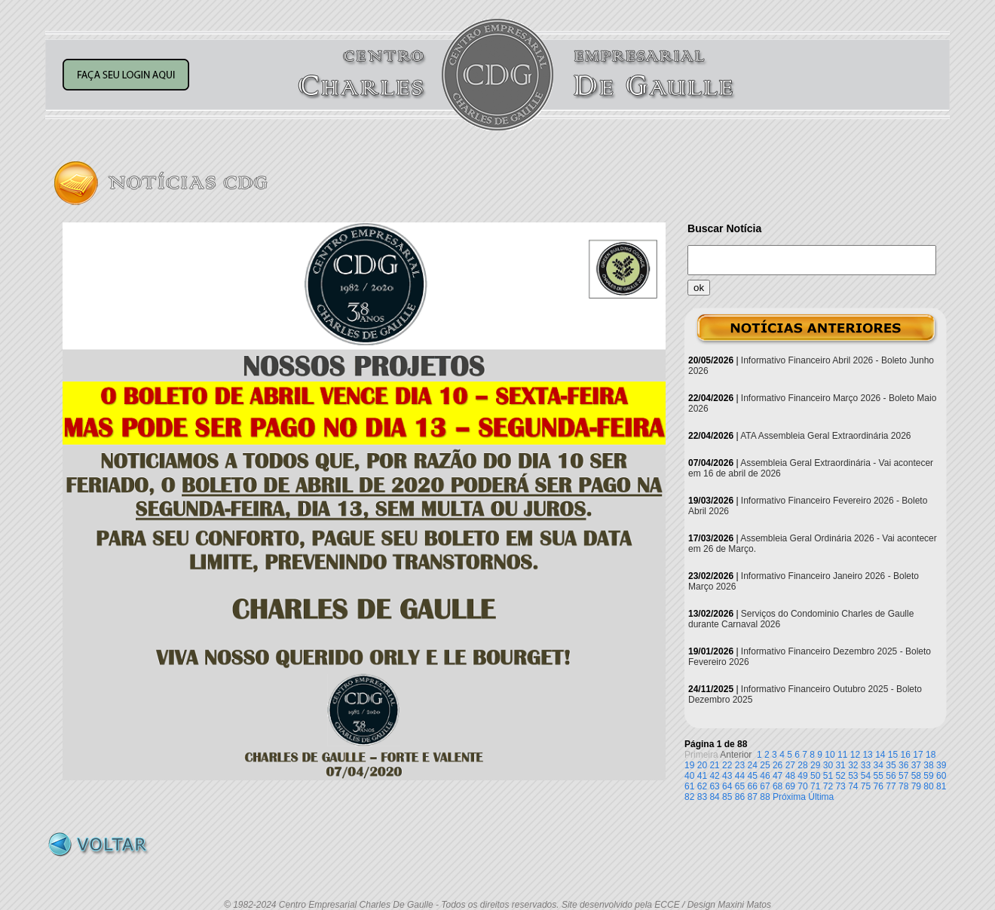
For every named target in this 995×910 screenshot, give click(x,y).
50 (815, 776)
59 (928, 776)
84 (714, 797)
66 (753, 786)
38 (928, 765)
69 (790, 786)
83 (702, 797)
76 (878, 786)
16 (906, 754)
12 (855, 754)
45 (753, 776)
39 (941, 765)
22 (727, 765)
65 (740, 786)
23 (740, 765)
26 (777, 765)
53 (853, 776)
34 (878, 765)
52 (840, 776)
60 (941, 776)
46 (765, 776)
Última (821, 797)
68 (777, 786)
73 (840, 786)
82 (689, 797)
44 (740, 776)
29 (815, 765)
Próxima (789, 797)
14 (880, 754)
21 (714, 765)
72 (828, 786)
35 (891, 765)
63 (714, 786)
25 (765, 765)
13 (867, 754)
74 (853, 786)
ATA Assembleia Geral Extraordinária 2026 (825, 435)
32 (853, 765)
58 (916, 776)
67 (765, 786)
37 (916, 765)
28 (802, 765)
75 (866, 786)
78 (903, 786)
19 (689, 765)
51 (828, 776)
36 (903, 765)
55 (878, 776)
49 (802, 776)
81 (941, 786)
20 (702, 765)
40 (689, 776)
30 (828, 765)
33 (866, 765)
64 (727, 786)
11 (842, 754)
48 (790, 776)
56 (891, 776)
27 (790, 765)
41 (702, 776)
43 (727, 776)
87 (753, 797)
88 (765, 797)
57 (903, 776)
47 (777, 776)
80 (928, 786)
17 (918, 754)
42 (714, 776)
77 (891, 786)
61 (689, 786)
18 (930, 754)
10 (829, 754)
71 (815, 786)
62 (702, 786)
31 (840, 765)
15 (893, 754)
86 (740, 797)
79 (916, 786)
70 (802, 786)
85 (727, 797)
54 (866, 776)
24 (753, 765)
